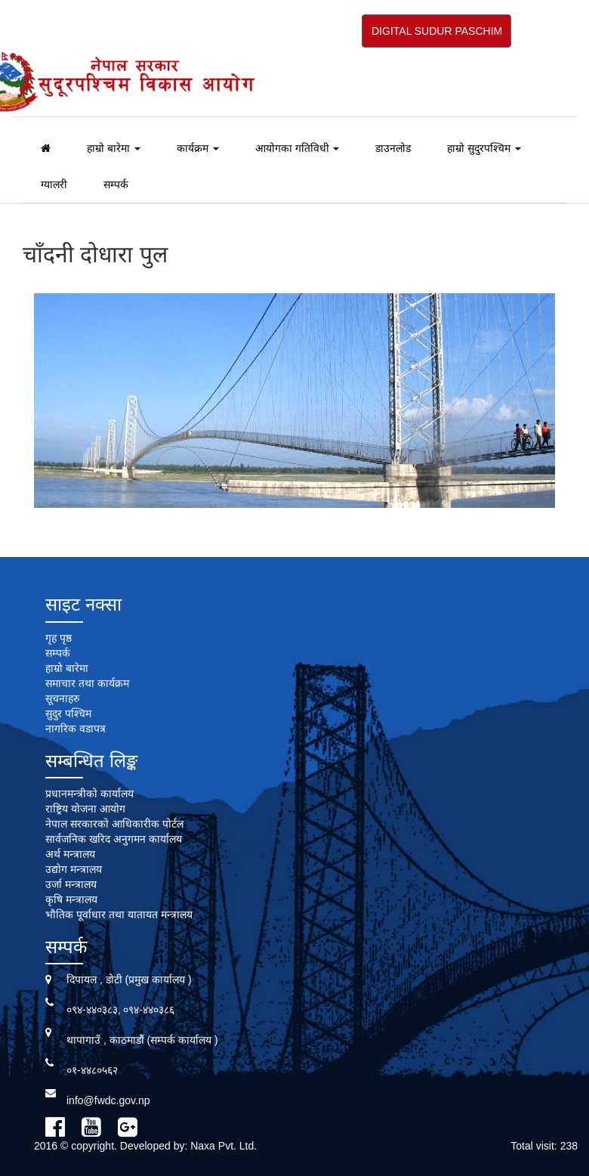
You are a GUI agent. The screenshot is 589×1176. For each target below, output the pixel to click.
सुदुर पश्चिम (68, 713)
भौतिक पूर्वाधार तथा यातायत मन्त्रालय (119, 914)
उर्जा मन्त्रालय (71, 884)
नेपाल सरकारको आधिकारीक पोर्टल (114, 824)
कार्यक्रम (198, 148)
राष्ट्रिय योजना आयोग (85, 809)
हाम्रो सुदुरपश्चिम (484, 148)
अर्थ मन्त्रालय (70, 854)
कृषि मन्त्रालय (71, 899)
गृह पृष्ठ (58, 638)
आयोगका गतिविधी (297, 148)
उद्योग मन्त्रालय (73, 869)
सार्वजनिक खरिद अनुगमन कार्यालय (113, 839)
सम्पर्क (115, 184)
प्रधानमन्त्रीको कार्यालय (89, 794)
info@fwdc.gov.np (108, 1100)
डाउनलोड (393, 148)
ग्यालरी (54, 184)
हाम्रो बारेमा (113, 148)
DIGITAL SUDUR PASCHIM (437, 31)
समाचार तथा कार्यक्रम (87, 683)
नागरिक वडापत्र (75, 729)
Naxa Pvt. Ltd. (223, 1146)
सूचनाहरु (62, 698)
